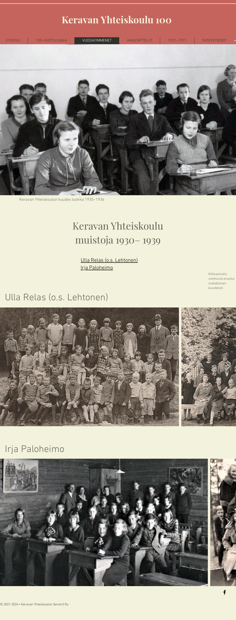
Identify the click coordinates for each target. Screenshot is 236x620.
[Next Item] (227, 366)
